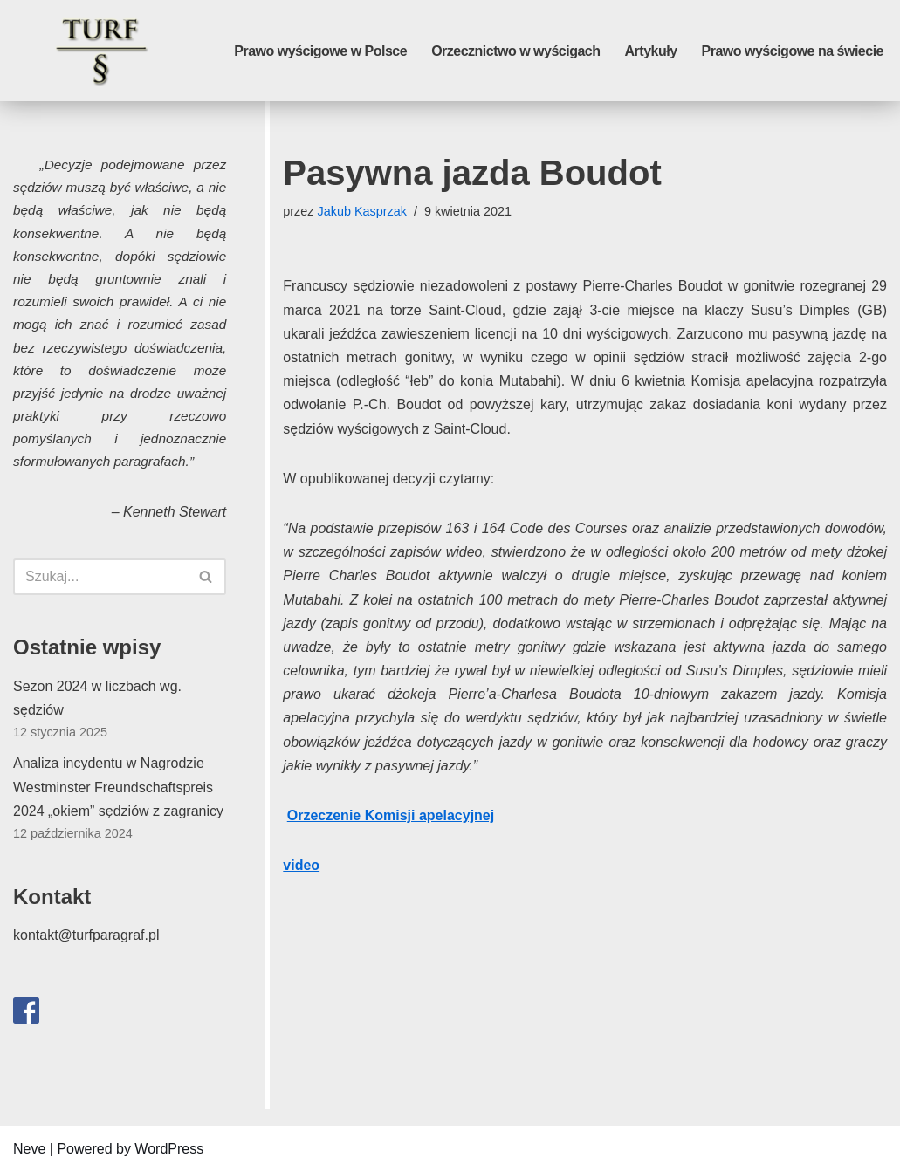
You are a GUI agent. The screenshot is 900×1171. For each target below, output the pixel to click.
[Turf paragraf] (100, 51)
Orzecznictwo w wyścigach (515, 51)
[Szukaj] (100, 576)
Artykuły (651, 51)
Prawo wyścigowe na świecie (792, 51)
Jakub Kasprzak (362, 211)
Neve (29, 1148)
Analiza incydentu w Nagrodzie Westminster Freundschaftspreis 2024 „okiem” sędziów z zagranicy (118, 787)
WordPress (168, 1148)
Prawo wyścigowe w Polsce (320, 51)
